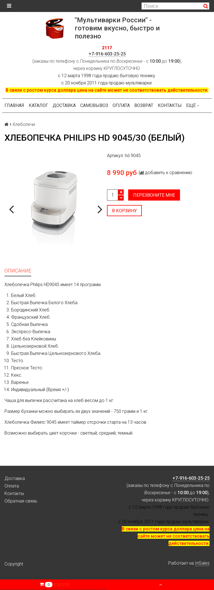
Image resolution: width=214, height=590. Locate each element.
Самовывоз (94, 105)
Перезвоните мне (154, 195)
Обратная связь (20, 501)
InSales (202, 563)
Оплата (121, 105)
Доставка (64, 105)
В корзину (124, 210)
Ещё (192, 105)
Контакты (170, 105)
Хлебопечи (24, 124)
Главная (14, 105)
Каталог (38, 105)
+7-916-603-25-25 (107, 54)
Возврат (143, 105)
